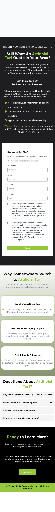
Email (10, 147)
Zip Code (11, 166)
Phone (10, 157)
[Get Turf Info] (27, 444)
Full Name (11, 138)
